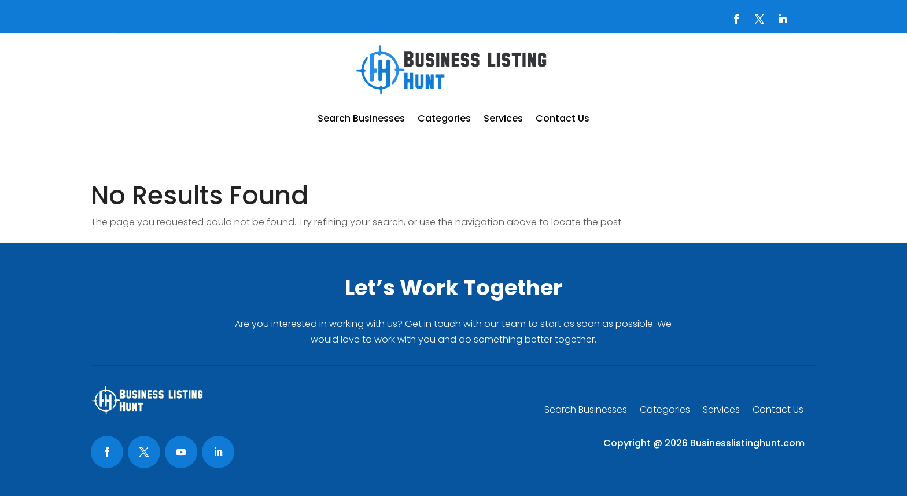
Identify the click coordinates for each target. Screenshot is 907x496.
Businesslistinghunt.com (747, 443)
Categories (444, 118)
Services (503, 118)
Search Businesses (361, 118)
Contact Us (562, 118)
